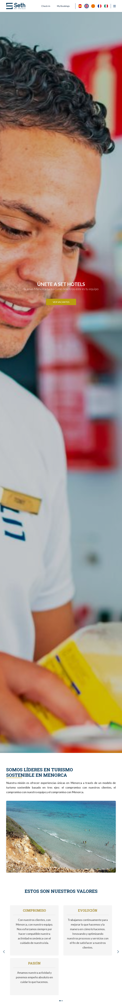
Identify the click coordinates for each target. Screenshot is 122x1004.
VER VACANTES (61, 302)
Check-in (45, 6)
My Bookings (63, 6)
